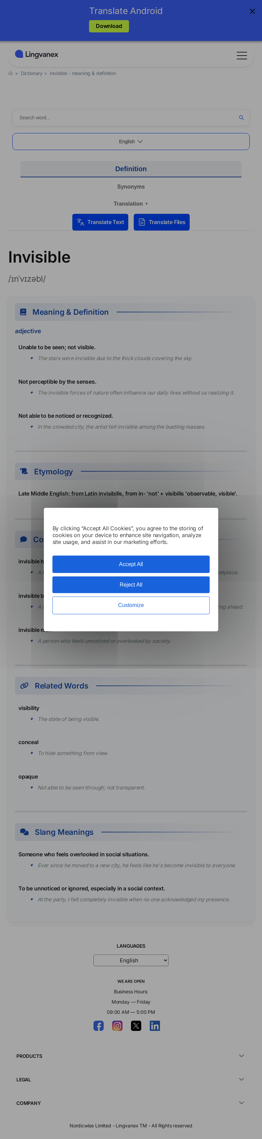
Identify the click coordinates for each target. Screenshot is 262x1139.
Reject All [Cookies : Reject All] (131, 585)
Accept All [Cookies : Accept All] (131, 564)
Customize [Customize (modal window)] (131, 605)
